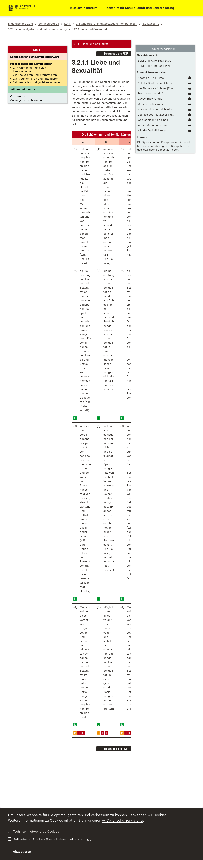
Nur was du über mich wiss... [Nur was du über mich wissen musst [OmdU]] (156, 104)
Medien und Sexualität (152, 99)
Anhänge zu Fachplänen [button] (26, 94)
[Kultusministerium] (81, 8)
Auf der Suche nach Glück (155, 78)
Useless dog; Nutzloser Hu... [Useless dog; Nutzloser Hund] (156, 110)
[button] (23, 83)
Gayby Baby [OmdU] (151, 94)
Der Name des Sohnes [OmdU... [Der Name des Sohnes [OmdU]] (158, 83)
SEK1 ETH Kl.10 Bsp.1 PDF (154, 61)
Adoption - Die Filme (151, 73)
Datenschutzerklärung (125, 820)
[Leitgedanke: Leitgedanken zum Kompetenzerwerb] (35, 51)
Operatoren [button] (17, 90)
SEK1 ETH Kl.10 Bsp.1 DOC (154, 55)
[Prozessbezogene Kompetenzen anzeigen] (31, 58)
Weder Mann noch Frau (153, 120)
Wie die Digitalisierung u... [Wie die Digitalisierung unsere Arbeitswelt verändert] (154, 125)
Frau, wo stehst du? (150, 88)
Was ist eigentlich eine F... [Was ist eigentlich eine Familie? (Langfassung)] (154, 115)
